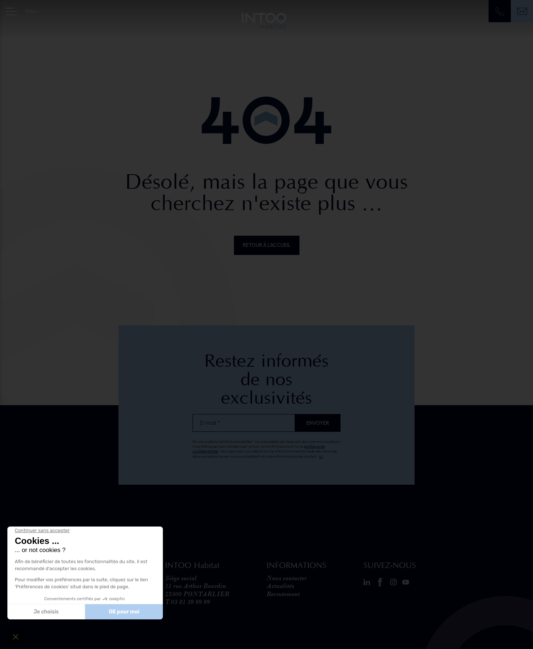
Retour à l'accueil (267, 245)
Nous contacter (286, 578)
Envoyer (317, 423)
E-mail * (210, 422)
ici (321, 456)
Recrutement (283, 594)
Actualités (280, 586)
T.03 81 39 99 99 (187, 602)
